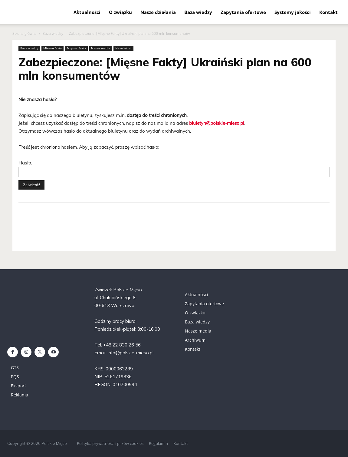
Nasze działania (158, 12)
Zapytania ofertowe (243, 12)
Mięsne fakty (52, 48)
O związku (120, 12)
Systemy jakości (292, 12)
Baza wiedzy (198, 12)
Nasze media (100, 48)
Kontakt (328, 12)
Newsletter (123, 48)
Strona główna (24, 33)
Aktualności (87, 12)
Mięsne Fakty (76, 48)
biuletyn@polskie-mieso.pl (216, 123)
